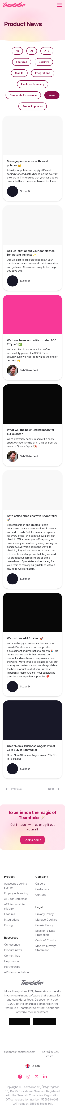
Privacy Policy (44, 914)
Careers (40, 883)
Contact (40, 894)
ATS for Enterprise (15, 899)
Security (44, 61)
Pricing (8, 925)
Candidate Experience (23, 95)
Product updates (33, 106)
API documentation (16, 972)
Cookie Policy (44, 925)
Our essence (12, 944)
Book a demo (32, 840)
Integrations (42, 72)
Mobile (19, 72)
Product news (13, 950)
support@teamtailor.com (19, 1052)
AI (32, 50)
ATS (47, 50)
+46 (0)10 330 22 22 (49, 1054)
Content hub (12, 955)
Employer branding (16, 893)
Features (21, 61)
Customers (42, 889)
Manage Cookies (46, 919)
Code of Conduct (46, 940)
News (52, 95)
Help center (11, 961)
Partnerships (12, 966)
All (17, 50)
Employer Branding (32, 84)
